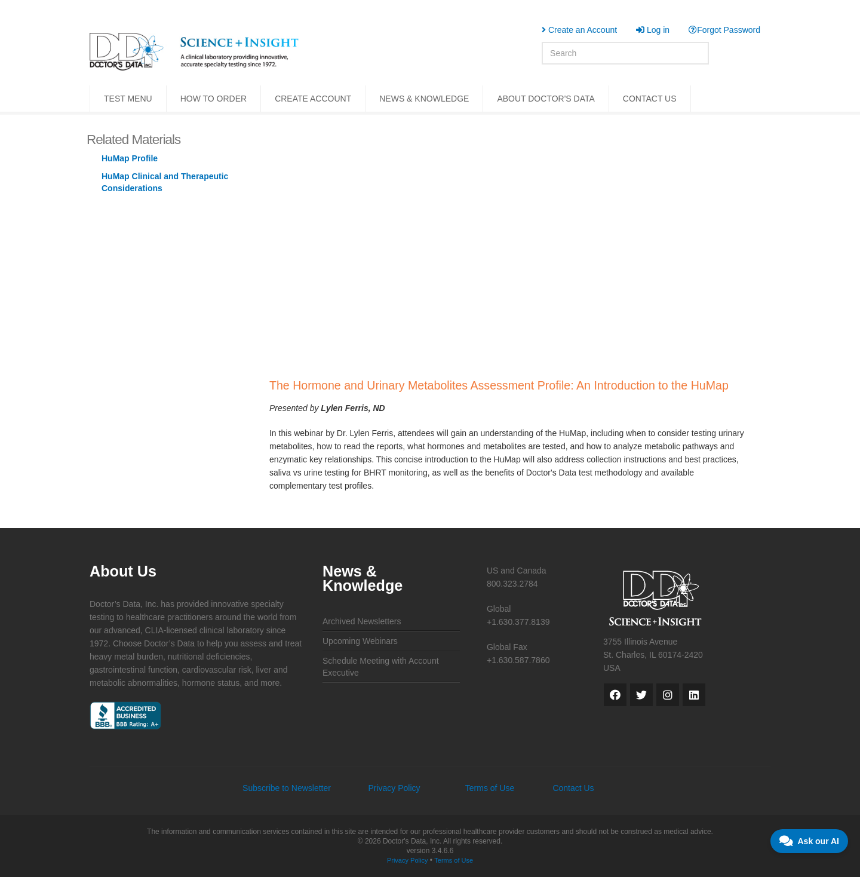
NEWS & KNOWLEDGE (424, 98)
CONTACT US (650, 98)
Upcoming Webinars (360, 641)
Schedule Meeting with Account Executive (380, 666)
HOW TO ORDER (213, 98)
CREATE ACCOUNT (313, 98)
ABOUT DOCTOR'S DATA (545, 98)
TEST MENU (128, 98)
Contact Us (573, 788)
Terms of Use (489, 788)
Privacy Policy (394, 788)
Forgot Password (724, 30)
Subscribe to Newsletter (286, 788)
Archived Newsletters (361, 621)
